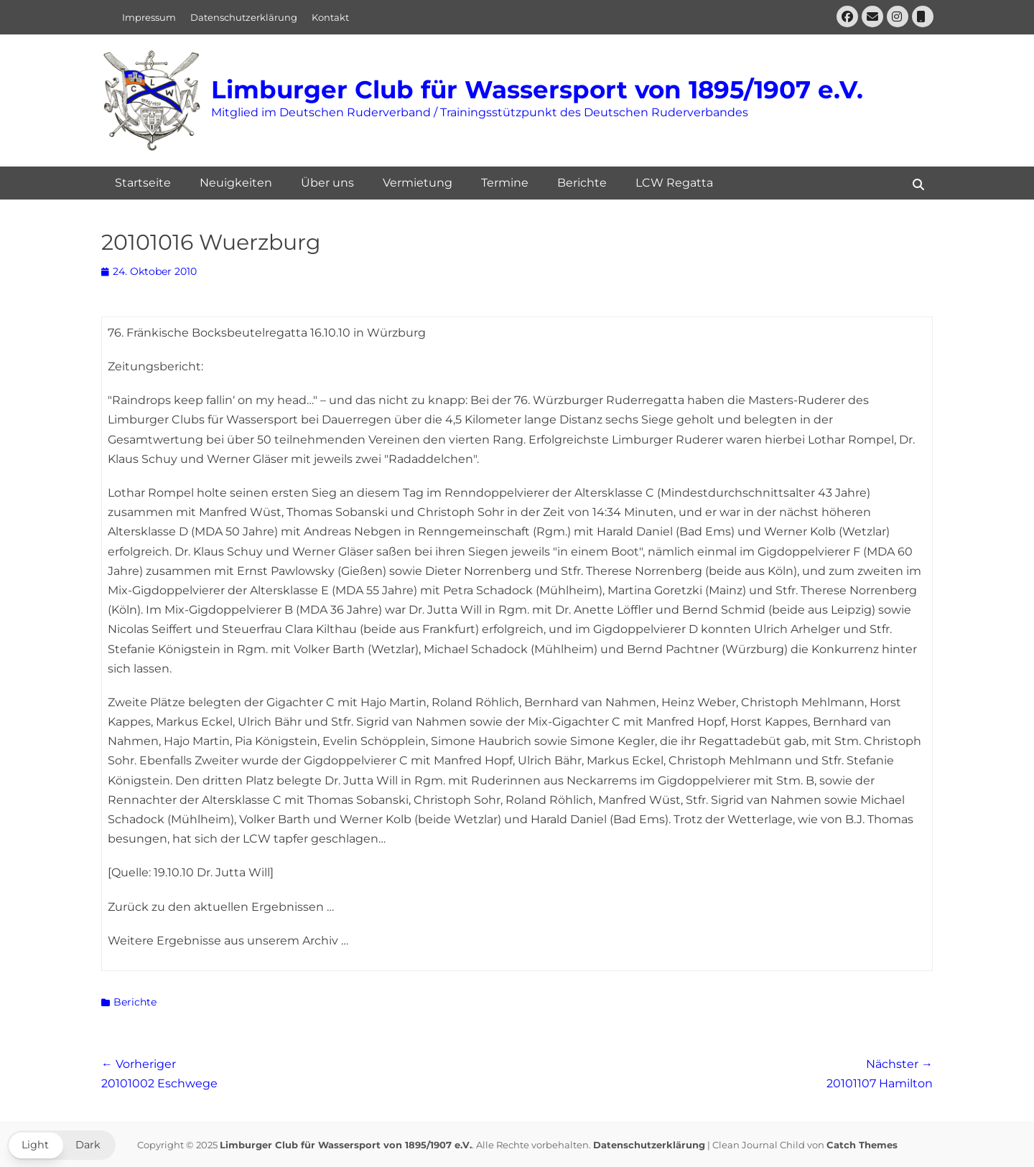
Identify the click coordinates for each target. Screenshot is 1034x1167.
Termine (504, 182)
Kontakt (330, 17)
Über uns (327, 182)
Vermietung (417, 182)
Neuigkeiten (236, 182)
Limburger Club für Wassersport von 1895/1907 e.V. (537, 90)
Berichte (582, 182)
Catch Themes (862, 1144)
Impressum (149, 17)
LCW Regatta (674, 182)
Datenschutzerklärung (243, 17)
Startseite (143, 182)
